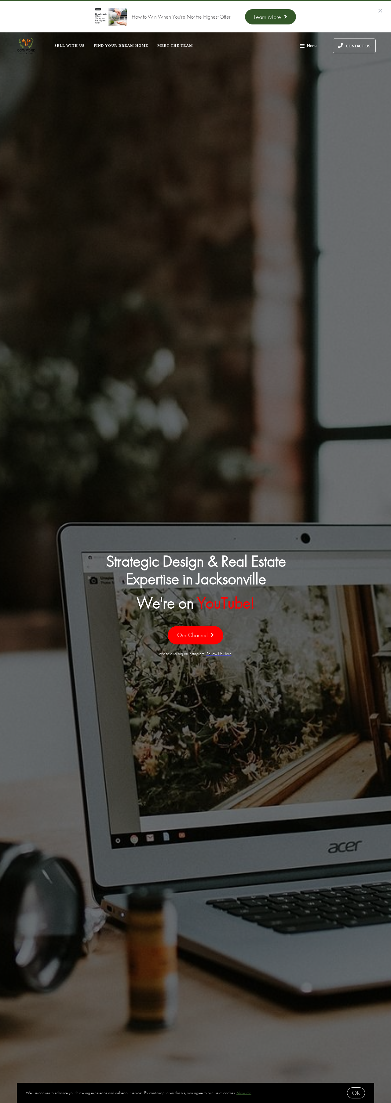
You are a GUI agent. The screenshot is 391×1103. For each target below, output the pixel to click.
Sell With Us (69, 45)
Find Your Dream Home (121, 45)
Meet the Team (175, 45)
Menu (308, 46)
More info (243, 1092)
